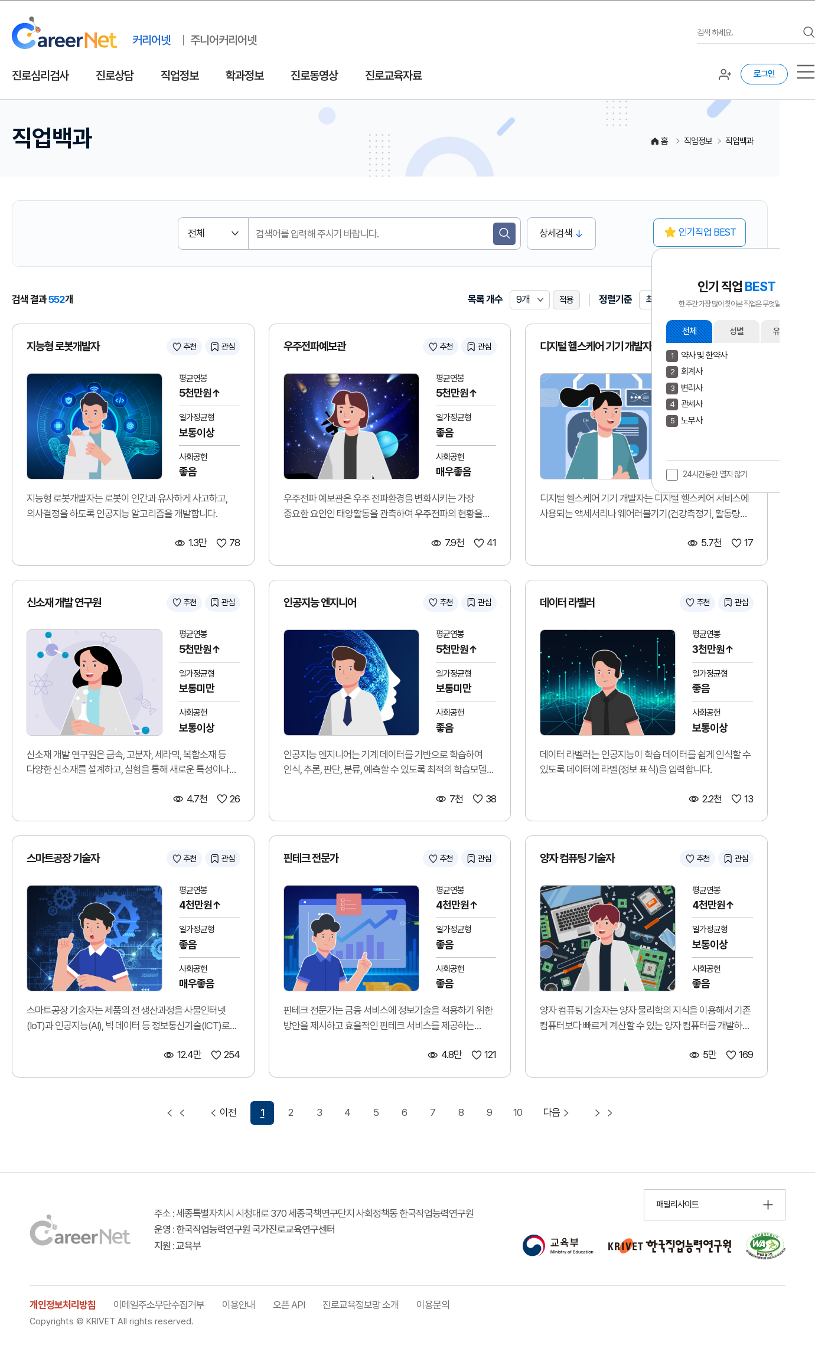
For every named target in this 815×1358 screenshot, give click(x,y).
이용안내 (238, 1305)
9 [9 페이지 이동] (489, 1112)
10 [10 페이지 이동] (517, 1112)
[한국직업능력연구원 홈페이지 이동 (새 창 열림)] (669, 1245)
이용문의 (432, 1305)
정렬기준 (615, 299)
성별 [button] (736, 331)
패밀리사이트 (677, 1204)
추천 (189, 346)
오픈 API (289, 1305)
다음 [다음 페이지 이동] (557, 1112)
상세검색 (555, 233)
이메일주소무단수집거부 (158, 1305)
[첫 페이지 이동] (176, 1113)
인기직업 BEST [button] (707, 232)
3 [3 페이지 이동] (319, 1112)
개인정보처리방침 (63, 1305)
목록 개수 (485, 299)
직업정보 (179, 75)
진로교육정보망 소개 (360, 1305)
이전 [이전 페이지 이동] (221, 1112)
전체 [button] (689, 331)
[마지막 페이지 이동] (603, 1113)
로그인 (764, 73)
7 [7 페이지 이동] (432, 1112)
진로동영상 (314, 75)
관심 (227, 346)
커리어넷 (151, 40)
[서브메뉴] (806, 71)
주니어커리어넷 (223, 40)
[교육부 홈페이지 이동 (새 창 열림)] (558, 1246)
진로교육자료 (393, 75)
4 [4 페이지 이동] (347, 1112)
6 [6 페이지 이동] (404, 1112)
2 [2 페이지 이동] (290, 1112)
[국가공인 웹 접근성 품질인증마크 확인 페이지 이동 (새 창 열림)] (765, 1245)
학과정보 (244, 75)
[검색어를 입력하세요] (747, 32)
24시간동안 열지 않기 (715, 474)
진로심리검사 (40, 75)
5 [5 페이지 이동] (376, 1112)
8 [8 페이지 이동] (461, 1112)
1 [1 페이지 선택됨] (262, 1112)
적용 (566, 300)
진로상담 (114, 75)
